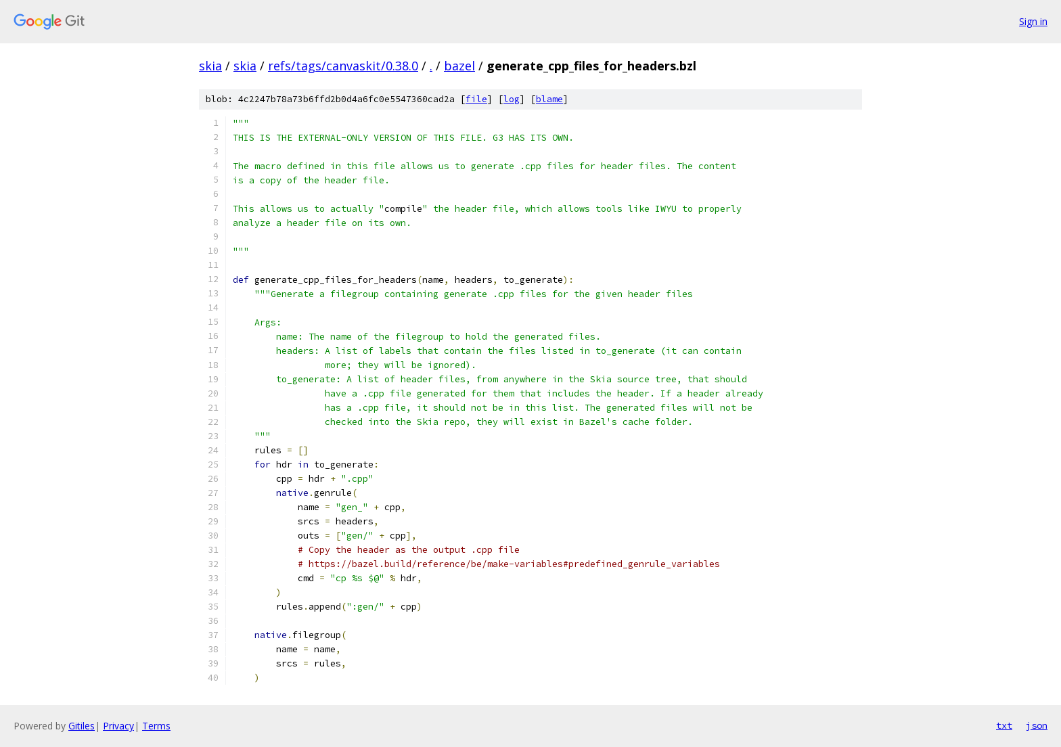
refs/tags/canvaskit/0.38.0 (343, 66)
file (476, 99)
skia (210, 66)
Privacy (118, 725)
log (511, 99)
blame (549, 99)
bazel (459, 66)
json (1036, 725)
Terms (156, 725)
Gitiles (81, 725)
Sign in (1033, 21)
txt (1004, 725)
